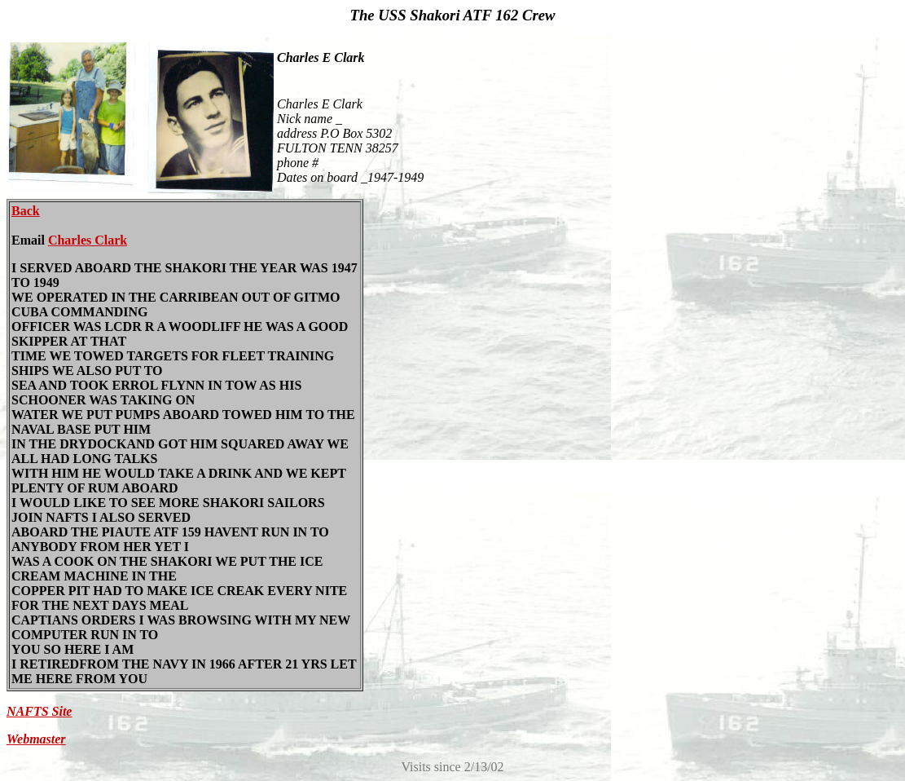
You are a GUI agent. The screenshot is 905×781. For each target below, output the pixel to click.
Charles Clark (87, 240)
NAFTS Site (39, 711)
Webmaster (36, 739)
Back (25, 211)
